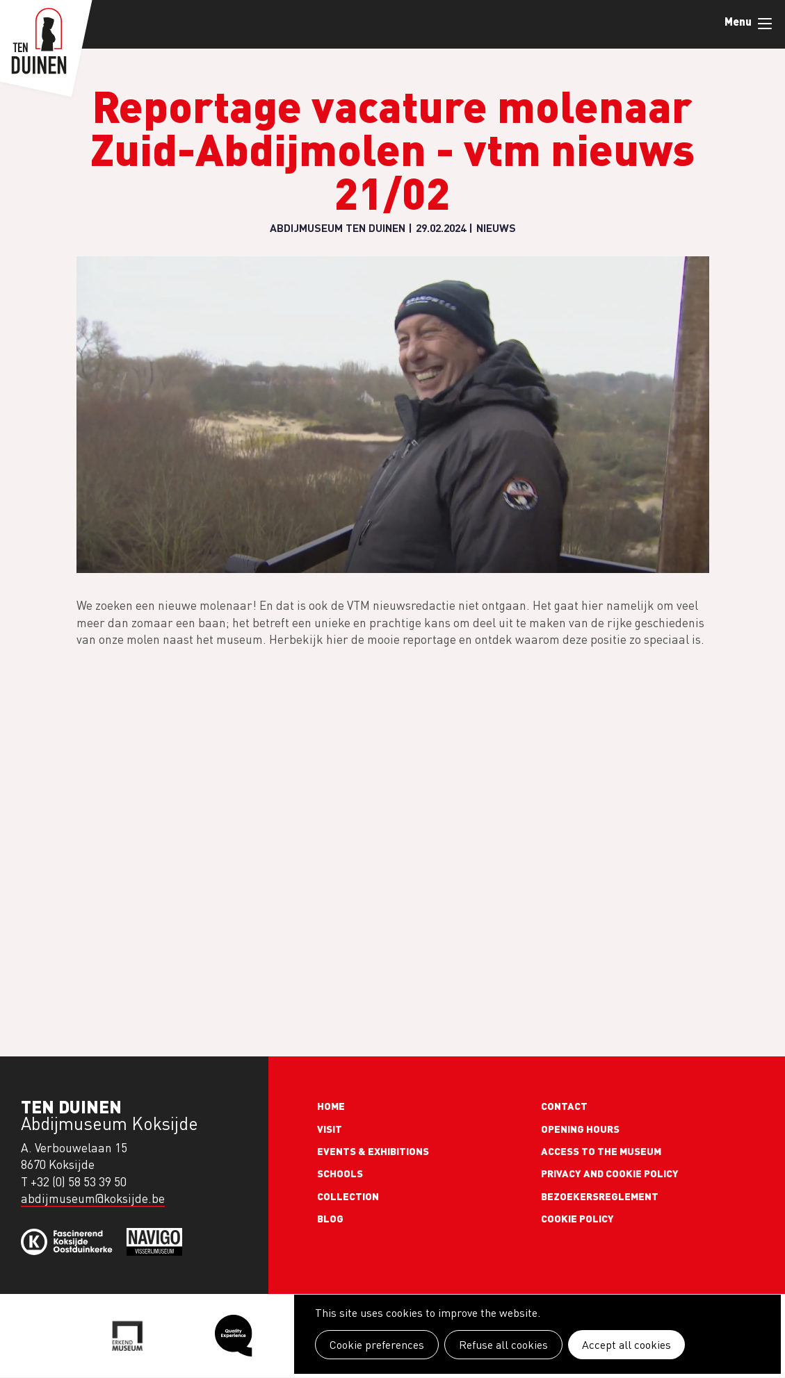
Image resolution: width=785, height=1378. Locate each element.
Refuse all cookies (503, 1345)
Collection (348, 1196)
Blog (330, 1218)
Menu (765, 23)
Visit (329, 1128)
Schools (340, 1173)
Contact (564, 1105)
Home (331, 1105)
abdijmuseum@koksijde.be (93, 1198)
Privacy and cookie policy (610, 1173)
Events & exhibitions (373, 1151)
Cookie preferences (377, 1345)
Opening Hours (580, 1128)
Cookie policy (577, 1218)
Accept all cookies (626, 1345)
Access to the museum (601, 1151)
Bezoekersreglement (599, 1196)
